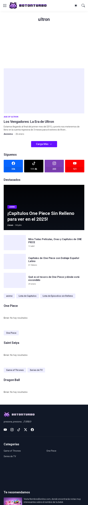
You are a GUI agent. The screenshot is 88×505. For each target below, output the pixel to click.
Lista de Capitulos (27, 296)
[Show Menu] (5, 5)
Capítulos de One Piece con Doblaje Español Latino (53, 260)
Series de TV (36, 370)
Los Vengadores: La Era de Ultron (29, 122)
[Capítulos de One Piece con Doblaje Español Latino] (15, 261)
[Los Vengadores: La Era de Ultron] (44, 91)
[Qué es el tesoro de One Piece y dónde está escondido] (15, 280)
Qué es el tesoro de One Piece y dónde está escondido (53, 279)
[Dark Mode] (75, 5)
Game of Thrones (15, 370)
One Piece (11, 333)
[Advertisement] (44, 46)
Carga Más (42, 144)
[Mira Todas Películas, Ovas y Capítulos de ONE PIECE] (15, 242)
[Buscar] (83, 5)
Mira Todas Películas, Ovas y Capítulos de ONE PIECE (55, 241)
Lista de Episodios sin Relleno (58, 296)
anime (9, 296)
